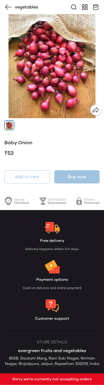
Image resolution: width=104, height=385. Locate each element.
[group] (52, 66)
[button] (9, 125)
